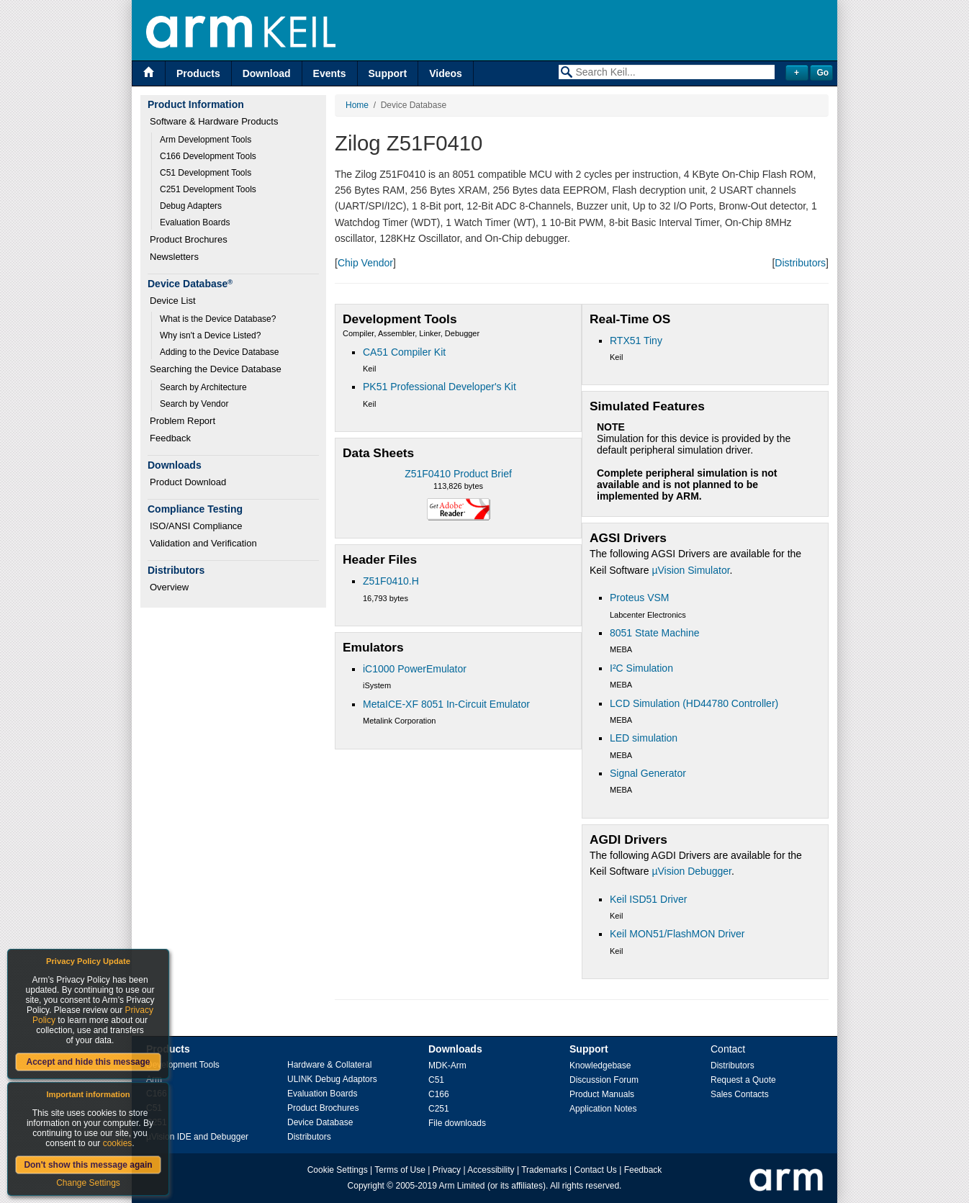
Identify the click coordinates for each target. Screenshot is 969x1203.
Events (329, 73)
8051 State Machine (655, 633)
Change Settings (88, 1183)
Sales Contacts (740, 1094)
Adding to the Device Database (219, 352)
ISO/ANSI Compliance (196, 526)
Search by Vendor (194, 404)
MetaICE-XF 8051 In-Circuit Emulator (446, 704)
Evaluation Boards (195, 222)
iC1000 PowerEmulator (415, 669)
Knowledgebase (600, 1065)
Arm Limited (462, 1186)
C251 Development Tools (208, 189)
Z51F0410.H (391, 581)
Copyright (366, 1186)
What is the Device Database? (218, 319)
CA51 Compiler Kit (404, 352)
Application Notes (602, 1109)
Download (267, 73)
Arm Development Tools (205, 140)
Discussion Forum (604, 1080)
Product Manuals (601, 1094)
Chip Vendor (365, 263)
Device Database (320, 1122)
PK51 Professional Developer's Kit (439, 386)
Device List (173, 300)
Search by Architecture (203, 387)
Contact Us (595, 1170)
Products (198, 73)
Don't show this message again (88, 1165)
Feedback (170, 438)
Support (388, 73)
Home (357, 105)
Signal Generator (648, 773)
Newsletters (174, 256)
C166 (438, 1094)
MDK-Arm (447, 1065)
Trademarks (544, 1170)
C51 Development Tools (205, 173)
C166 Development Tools (208, 156)
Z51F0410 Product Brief (458, 473)
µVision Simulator (690, 570)
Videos (445, 73)
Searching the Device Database (215, 369)
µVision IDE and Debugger (197, 1137)
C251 (438, 1109)
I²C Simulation (641, 668)
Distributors (800, 263)
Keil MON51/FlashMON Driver (677, 934)
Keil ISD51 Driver (648, 899)
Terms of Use (399, 1170)
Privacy (447, 1170)
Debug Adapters (191, 206)
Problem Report (182, 420)
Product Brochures (188, 239)
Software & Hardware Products (214, 121)
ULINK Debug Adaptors (332, 1079)
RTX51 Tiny (636, 340)
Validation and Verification (203, 543)
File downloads (457, 1123)
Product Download (188, 482)
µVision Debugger (691, 871)
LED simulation (643, 738)
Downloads (455, 1049)
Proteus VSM (639, 597)
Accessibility (490, 1170)
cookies (117, 1143)
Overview (169, 587)
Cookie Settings (337, 1170)
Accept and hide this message (88, 1062)
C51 (436, 1080)
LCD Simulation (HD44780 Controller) (694, 703)
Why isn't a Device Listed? (210, 335)
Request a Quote (743, 1080)
